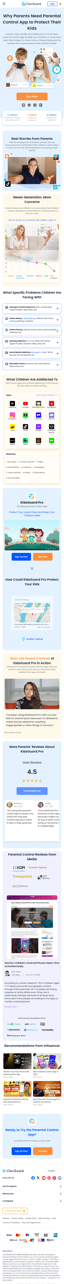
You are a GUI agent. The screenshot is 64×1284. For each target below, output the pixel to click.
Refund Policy (45, 1218)
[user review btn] (32, 791)
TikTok (25, 430)
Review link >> (12, 1006)
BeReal (12, 444)
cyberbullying (29, 318)
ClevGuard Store (15, 1210)
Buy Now (32, 96)
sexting (12, 321)
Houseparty (51, 407)
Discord (51, 419)
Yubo (12, 430)
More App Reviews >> (47, 395)
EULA (54, 1218)
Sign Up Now (21, 556)
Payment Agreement (31, 1222)
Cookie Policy (31, 1218)
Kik (51, 444)
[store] (60, 3)
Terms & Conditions (11, 1222)
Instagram (36, 352)
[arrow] (32, 568)
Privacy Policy (17, 1218)
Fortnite (30, 341)
